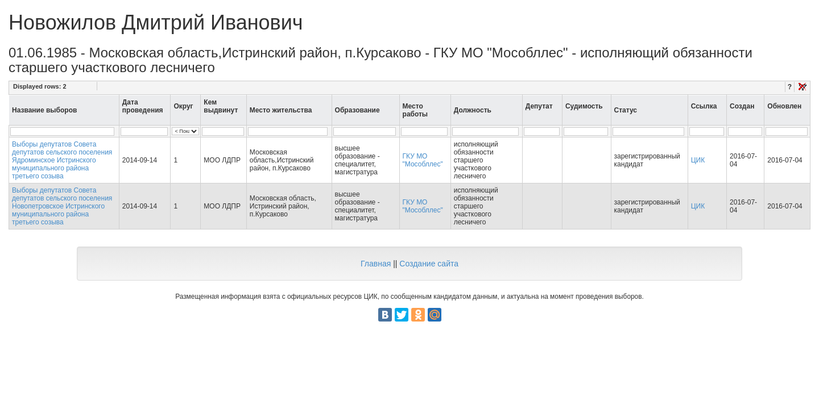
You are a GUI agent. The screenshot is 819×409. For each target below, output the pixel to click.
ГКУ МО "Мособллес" (423, 160)
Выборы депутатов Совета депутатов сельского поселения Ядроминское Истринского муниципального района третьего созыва (62, 160)
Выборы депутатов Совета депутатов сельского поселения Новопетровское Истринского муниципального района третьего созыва (62, 206)
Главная (376, 263)
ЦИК (698, 160)
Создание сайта (428, 263)
